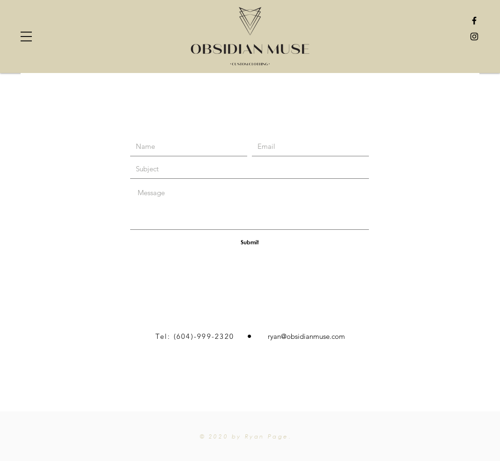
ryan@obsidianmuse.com (306, 336)
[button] (26, 36)
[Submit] (249, 242)
